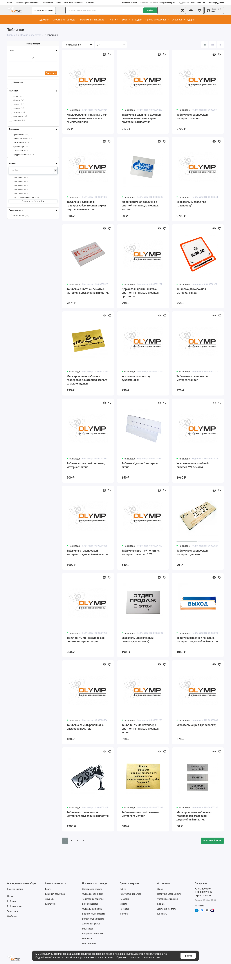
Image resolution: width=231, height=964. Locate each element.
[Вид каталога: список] (212, 44)
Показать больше (212, 840)
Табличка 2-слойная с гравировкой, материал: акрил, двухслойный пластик (86, 205)
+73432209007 (191, 3)
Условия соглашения (167, 899)
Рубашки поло (14, 906)
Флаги (113, 19)
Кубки (123, 889)
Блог (58, 3)
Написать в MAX (129, 3)
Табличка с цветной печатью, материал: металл (141, 814)
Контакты (90, 3)
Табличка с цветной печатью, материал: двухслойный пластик (88, 290)
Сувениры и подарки (184, 19)
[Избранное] (199, 10)
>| (83, 840)
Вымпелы (49, 899)
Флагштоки (50, 904)
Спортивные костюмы (93, 933)
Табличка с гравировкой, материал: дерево (192, 552)
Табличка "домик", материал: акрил (140, 465)
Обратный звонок (203, 896)
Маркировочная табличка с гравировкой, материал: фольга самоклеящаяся (87, 380)
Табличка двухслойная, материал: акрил (191, 290)
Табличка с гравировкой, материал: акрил (192, 378)
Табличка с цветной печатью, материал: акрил (86, 465)
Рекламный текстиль (93, 19)
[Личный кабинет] (182, 10)
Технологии (47, 3)
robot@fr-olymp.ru (157, 3)
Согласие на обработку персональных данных (76, 957)
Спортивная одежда (64, 19)
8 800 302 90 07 (203, 892)
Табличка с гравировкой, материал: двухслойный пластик (88, 814)
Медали (124, 904)
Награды (124, 909)
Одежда (44, 19)
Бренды (161, 904)
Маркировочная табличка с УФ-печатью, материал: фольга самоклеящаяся (87, 118)
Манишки (87, 938)
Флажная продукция (55, 894)
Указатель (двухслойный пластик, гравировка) (137, 639)
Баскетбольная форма (93, 914)
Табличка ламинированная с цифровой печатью (85, 726)
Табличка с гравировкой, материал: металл (192, 116)
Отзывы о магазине (73, 3)
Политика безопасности (169, 894)
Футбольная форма (92, 909)
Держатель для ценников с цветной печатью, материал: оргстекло (140, 292)
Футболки (12, 916)
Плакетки (125, 899)
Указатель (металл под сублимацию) (136, 378)
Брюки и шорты (15, 889)
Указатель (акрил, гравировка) (196, 725)
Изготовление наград (130, 894)
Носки (10, 896)
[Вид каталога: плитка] (204, 44)
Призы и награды (131, 19)
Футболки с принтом (92, 894)
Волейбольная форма (93, 919)
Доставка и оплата (167, 909)
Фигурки (124, 914)
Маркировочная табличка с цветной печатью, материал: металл (140, 205)
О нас (9, 3)
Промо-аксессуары (157, 19)
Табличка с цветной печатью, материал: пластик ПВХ (141, 552)
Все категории (43, 10)
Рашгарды (87, 929)
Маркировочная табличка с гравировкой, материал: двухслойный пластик (194, 816)
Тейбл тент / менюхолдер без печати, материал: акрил (86, 639)
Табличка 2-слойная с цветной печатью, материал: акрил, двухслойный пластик (141, 118)
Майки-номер (89, 943)
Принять (188, 956)
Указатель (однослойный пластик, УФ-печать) (193, 465)
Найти (150, 10)
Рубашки (11, 901)
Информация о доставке (27, 3)
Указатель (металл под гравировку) (191, 203)
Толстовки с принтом (92, 899)
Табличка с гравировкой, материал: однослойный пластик (88, 552)
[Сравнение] (191, 10)
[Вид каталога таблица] (220, 44)
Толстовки (12, 911)
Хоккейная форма (91, 923)
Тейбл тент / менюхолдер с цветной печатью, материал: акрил (140, 728)
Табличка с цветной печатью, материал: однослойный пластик (198, 639)
